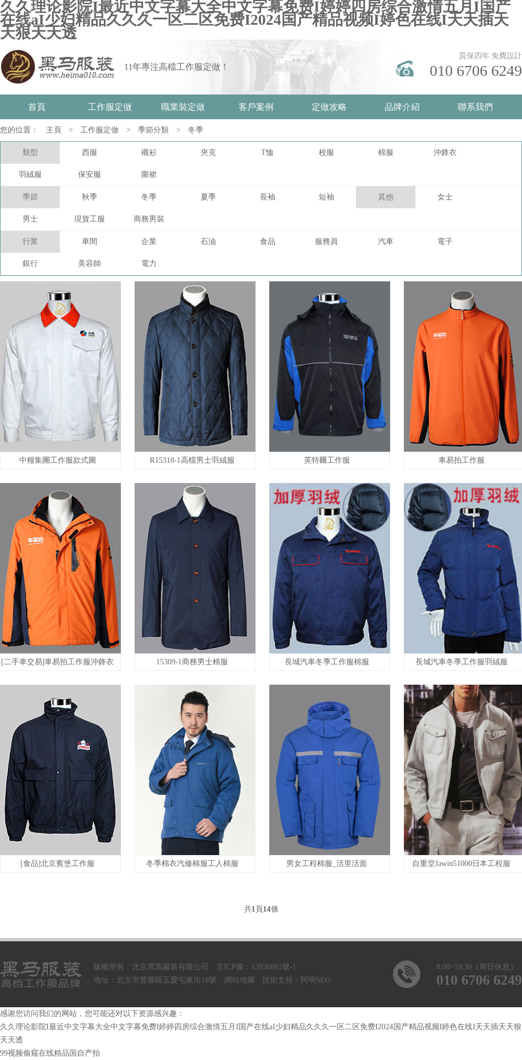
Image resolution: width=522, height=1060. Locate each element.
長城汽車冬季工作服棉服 (327, 662)
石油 (208, 241)
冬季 (195, 130)
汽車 (385, 241)
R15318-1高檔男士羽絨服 (192, 460)
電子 (445, 241)
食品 (267, 241)
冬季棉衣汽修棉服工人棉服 (192, 863)
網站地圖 (239, 980)
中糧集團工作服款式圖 (57, 460)
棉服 (385, 152)
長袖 (267, 197)
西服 (89, 152)
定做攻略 (329, 107)
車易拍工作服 (461, 460)
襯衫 (149, 152)
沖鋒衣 (445, 152)
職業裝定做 (183, 107)
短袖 (326, 197)
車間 (89, 241)
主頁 (54, 130)
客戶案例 (256, 107)
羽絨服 (30, 174)
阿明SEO (315, 980)
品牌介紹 (402, 107)
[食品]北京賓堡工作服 (57, 863)
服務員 (326, 241)
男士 (30, 219)
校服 (326, 152)
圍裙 (149, 174)
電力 (149, 263)
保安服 (89, 174)
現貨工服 (89, 219)
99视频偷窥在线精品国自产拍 (50, 1053)
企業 (149, 241)
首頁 (37, 107)
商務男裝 (149, 219)
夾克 (208, 152)
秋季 (89, 197)
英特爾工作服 (327, 460)
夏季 (208, 197)
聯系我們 (475, 107)
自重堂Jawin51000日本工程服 (461, 863)
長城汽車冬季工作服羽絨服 (461, 662)
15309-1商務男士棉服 (192, 662)
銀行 (30, 263)
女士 (445, 197)
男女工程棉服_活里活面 (326, 863)
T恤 (267, 152)
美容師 (89, 263)
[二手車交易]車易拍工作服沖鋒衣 (57, 662)
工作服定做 (110, 107)
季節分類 (153, 130)
